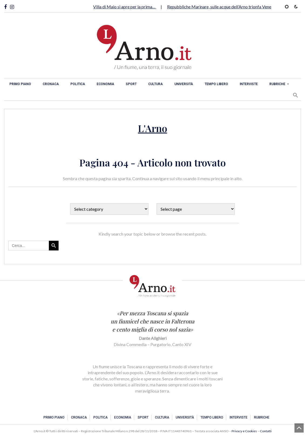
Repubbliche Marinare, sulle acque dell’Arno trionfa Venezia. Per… (228, 6)
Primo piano (20, 84)
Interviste (249, 84)
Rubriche (277, 84)
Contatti (266, 431)
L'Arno (152, 128)
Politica (77, 84)
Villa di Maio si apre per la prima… (124, 6)
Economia (105, 84)
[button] (295, 95)
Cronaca (51, 84)
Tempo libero (216, 84)
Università (183, 84)
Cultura (155, 84)
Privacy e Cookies (244, 431)
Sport (131, 84)
